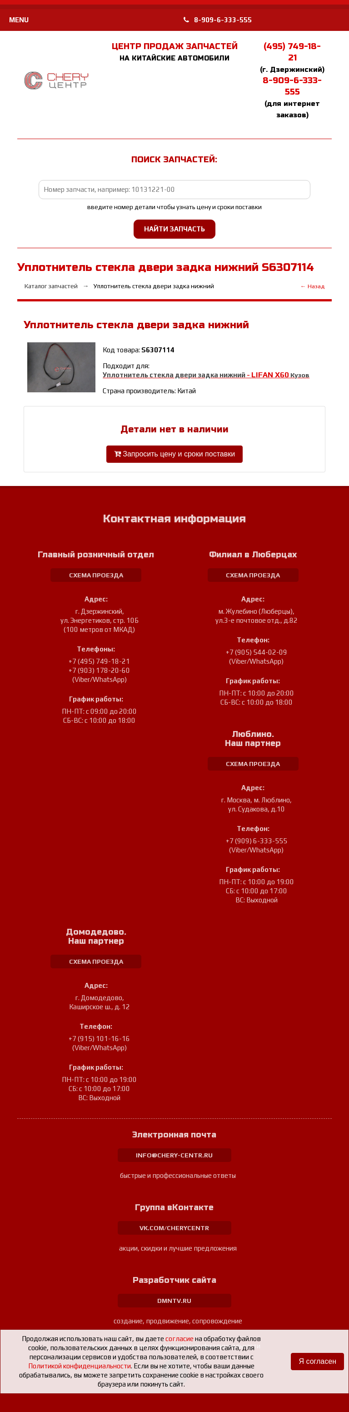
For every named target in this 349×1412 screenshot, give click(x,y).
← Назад (312, 286)
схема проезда (96, 575)
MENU (19, 20)
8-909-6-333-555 (218, 20)
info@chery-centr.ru (174, 1155)
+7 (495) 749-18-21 (99, 661)
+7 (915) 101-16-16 (99, 1038)
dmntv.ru (174, 1300)
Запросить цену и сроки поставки (174, 454)
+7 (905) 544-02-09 (256, 652)
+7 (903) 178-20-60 (99, 670)
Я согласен (317, 1361)
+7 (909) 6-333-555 (256, 841)
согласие (179, 1338)
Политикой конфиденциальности (79, 1366)
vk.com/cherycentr (174, 1228)
